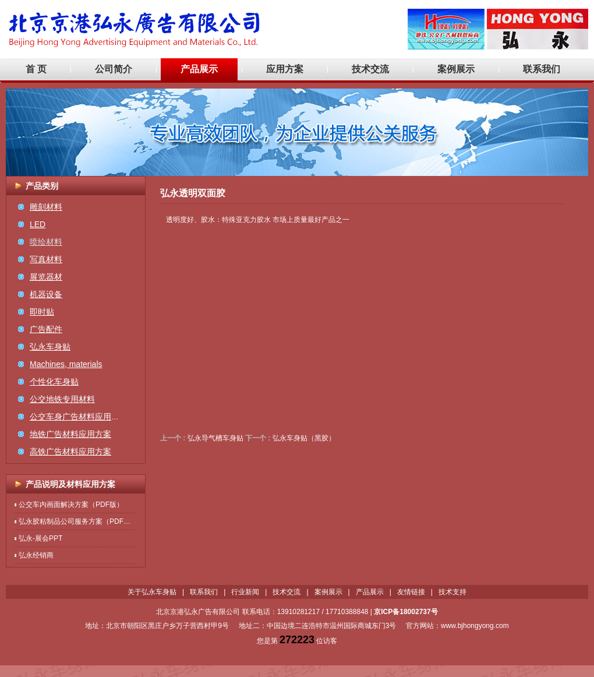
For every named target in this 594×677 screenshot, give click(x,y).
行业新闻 (245, 592)
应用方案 (284, 69)
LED (37, 224)
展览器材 (46, 276)
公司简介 (113, 69)
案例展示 (456, 69)
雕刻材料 (46, 206)
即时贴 (42, 311)
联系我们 (541, 69)
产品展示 (199, 69)
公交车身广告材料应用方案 (79, 416)
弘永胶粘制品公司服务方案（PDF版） (78, 521)
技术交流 (370, 69)
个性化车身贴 (54, 381)
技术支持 (452, 592)
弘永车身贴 (50, 346)
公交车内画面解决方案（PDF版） (71, 504)
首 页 (36, 69)
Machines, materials (66, 364)
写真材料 (46, 259)
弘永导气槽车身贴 (215, 438)
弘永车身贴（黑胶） (304, 438)
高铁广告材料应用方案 (70, 451)
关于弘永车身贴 (152, 592)
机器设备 (46, 294)
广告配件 (46, 329)
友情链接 (411, 592)
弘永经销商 (36, 555)
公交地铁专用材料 (62, 399)
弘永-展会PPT (40, 538)
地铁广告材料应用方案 (70, 434)
